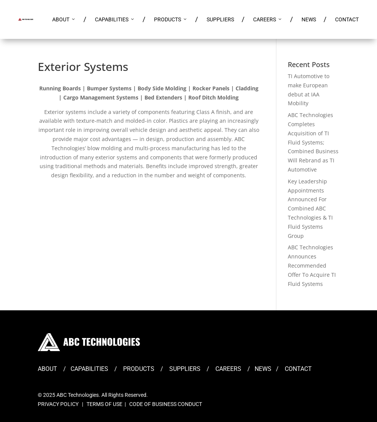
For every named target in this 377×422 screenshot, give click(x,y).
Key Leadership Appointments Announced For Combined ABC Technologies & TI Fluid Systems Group (310, 208)
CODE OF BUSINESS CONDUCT (165, 404)
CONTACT (347, 19)
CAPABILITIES (115, 19)
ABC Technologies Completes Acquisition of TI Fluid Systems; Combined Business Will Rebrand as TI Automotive (313, 142)
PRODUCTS (171, 19)
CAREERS (267, 19)
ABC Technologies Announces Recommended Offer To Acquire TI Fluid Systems (312, 265)
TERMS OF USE (104, 404)
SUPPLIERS (220, 19)
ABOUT (64, 19)
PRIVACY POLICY (58, 404)
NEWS (309, 19)
